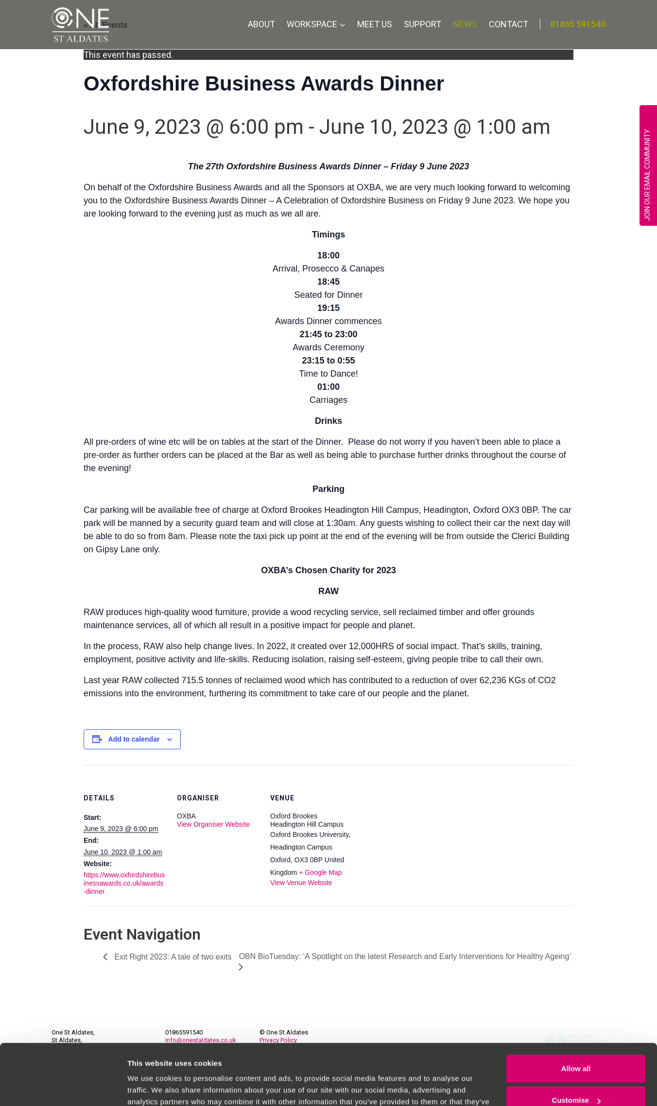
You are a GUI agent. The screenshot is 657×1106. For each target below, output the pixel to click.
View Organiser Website (213, 824)
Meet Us (374, 24)
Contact (508, 24)
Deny (576, 1079)
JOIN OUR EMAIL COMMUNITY (647, 175)
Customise (576, 1047)
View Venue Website (301, 883)
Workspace (312, 24)
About (261, 24)
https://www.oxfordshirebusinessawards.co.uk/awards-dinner (124, 883)
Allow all (576, 1015)
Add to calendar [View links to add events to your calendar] (134, 739)
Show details (150, 1087)
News (465, 24)
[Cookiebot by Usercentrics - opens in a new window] (62, 1087)
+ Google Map (320, 872)
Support (422, 24)
